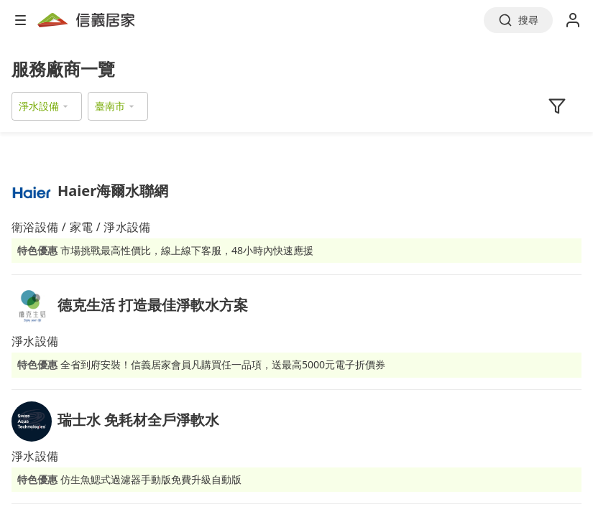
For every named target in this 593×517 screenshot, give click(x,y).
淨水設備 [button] (39, 106)
